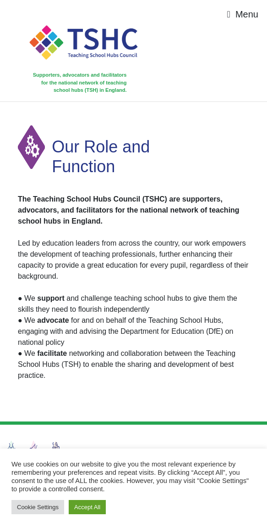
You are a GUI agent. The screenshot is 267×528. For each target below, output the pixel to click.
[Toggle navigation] (242, 14)
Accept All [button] (87, 507)
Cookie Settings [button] (38, 507)
